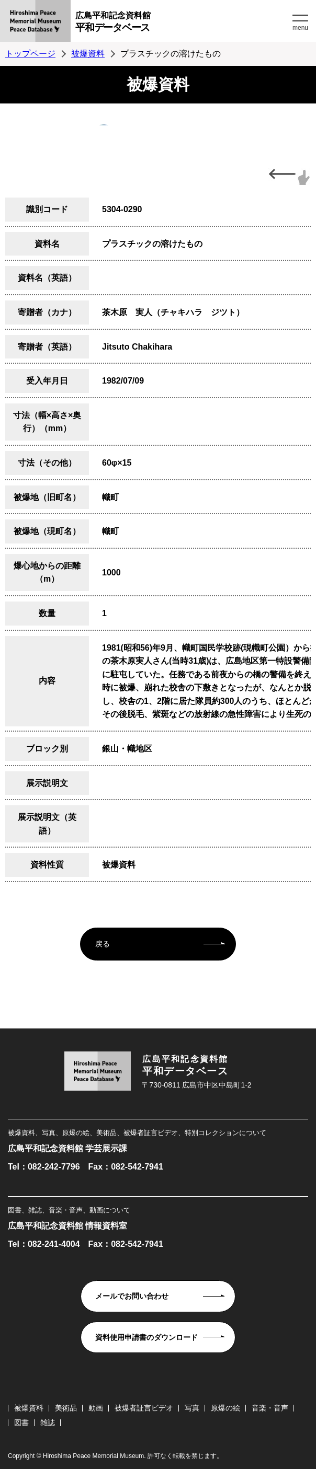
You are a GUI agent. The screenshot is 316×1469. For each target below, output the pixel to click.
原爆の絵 (225, 1408)
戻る (102, 944)
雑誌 (47, 1422)
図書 (21, 1422)
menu (300, 27)
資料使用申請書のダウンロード (146, 1337)
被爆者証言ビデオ (144, 1408)
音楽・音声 (270, 1408)
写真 (192, 1408)
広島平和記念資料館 (182, 23)
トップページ (30, 53)
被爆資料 (88, 53)
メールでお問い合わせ (131, 1296)
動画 (95, 1408)
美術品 (66, 1408)
